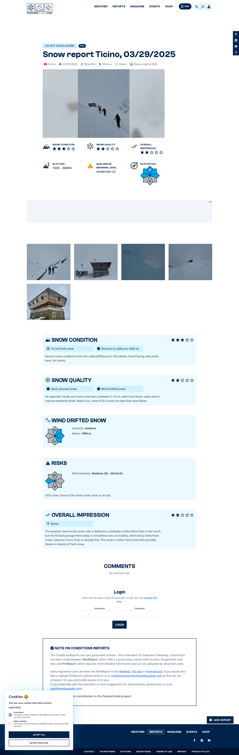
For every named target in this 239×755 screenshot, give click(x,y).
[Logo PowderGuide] (39, 9)
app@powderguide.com (66, 688)
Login (119, 624)
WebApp (124, 671)
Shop (169, 6)
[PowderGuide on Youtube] (236, 46)
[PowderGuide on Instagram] (236, 40)
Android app (154, 671)
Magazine (137, 6)
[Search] (202, 6)
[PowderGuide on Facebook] (236, 34)
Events (154, 6)
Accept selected (39, 742)
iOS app (137, 671)
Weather (100, 6)
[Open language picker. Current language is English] (196, 6)
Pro (82, 46)
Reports (118, 6)
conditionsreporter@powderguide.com (136, 676)
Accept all (39, 734)
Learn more (15, 707)
